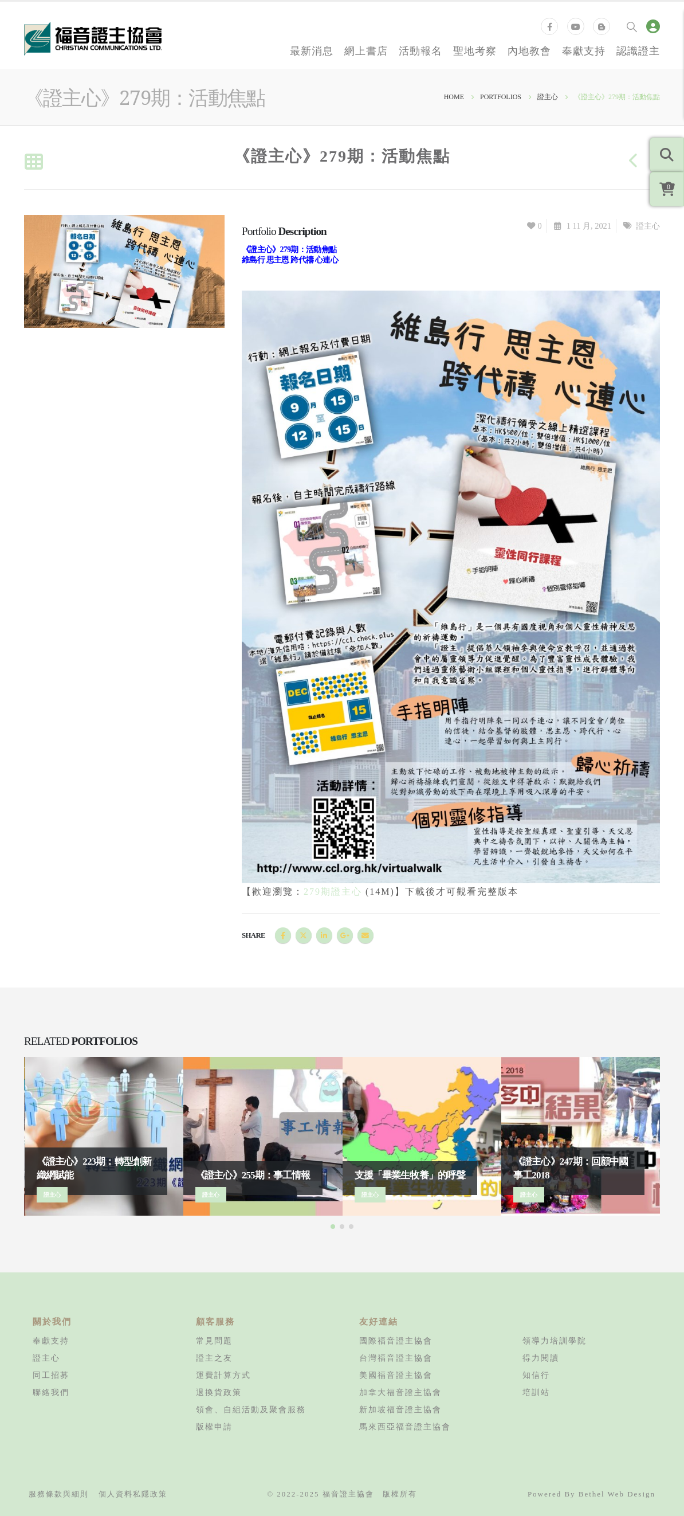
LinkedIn (324, 935)
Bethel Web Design (617, 1494)
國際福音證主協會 (396, 1340)
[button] (332, 1226)
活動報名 (420, 50)
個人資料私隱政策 (133, 1494)
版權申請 (214, 1426)
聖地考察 (475, 50)
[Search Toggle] (632, 26)
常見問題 (214, 1340)
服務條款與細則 (59, 1494)
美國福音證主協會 (396, 1375)
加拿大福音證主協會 (400, 1392)
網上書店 (366, 50)
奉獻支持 (584, 50)
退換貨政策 (219, 1392)
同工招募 (51, 1375)
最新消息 (311, 50)
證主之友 (214, 1357)
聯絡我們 (51, 1392)
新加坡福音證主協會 (400, 1409)
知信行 (536, 1375)
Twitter (304, 935)
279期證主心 (334, 891)
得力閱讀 (540, 1357)
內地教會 (529, 50)
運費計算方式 (223, 1375)
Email (365, 935)
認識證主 (638, 50)
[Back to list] (33, 162)
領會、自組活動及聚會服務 (251, 1409)
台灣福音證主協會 (396, 1357)
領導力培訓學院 (554, 1340)
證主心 (648, 225)
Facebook (283, 935)
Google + (345, 935)
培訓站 (536, 1392)
